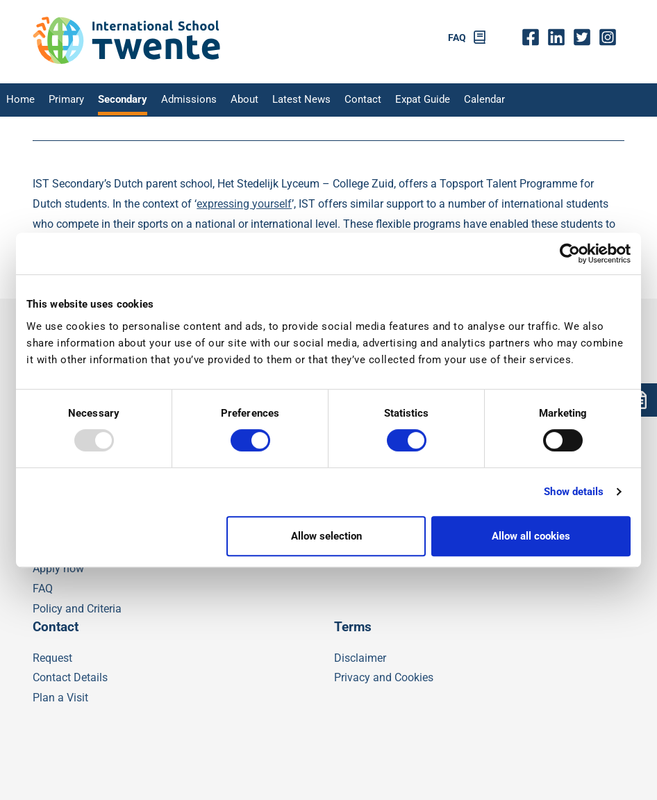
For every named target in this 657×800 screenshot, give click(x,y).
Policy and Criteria (77, 608)
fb (534, 37)
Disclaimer (360, 658)
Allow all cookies (531, 536)
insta (611, 37)
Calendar (460, 100)
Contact (343, 100)
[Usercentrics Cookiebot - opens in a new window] (570, 253)
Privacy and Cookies (383, 677)
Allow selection (326, 536)
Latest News (285, 100)
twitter (585, 37)
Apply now (58, 568)
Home (18, 100)
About (231, 100)
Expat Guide (401, 100)
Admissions (179, 100)
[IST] (126, 60)
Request (52, 658)
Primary (62, 100)
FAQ (457, 38)
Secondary (116, 100)
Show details (574, 491)
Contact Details (70, 677)
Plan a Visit (60, 697)
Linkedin (559, 37)
